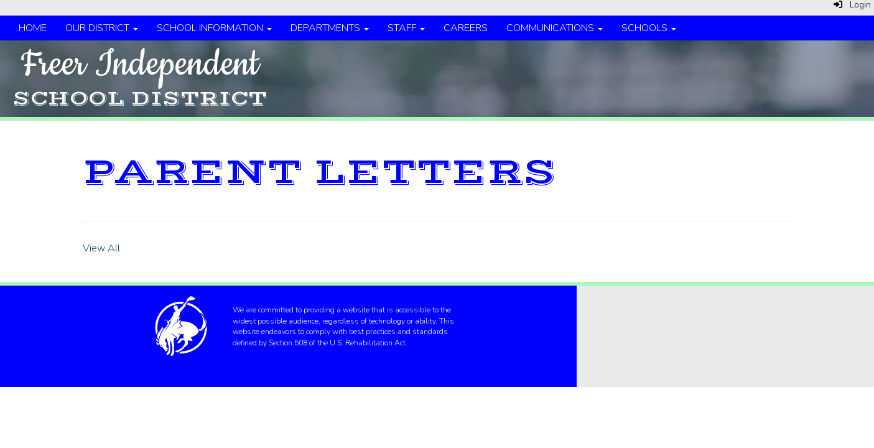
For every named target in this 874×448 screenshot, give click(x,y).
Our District (101, 28)
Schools (648, 28)
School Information (214, 28)
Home (33, 28)
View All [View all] (101, 248)
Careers (466, 28)
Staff (406, 28)
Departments (330, 28)
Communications (554, 28)
